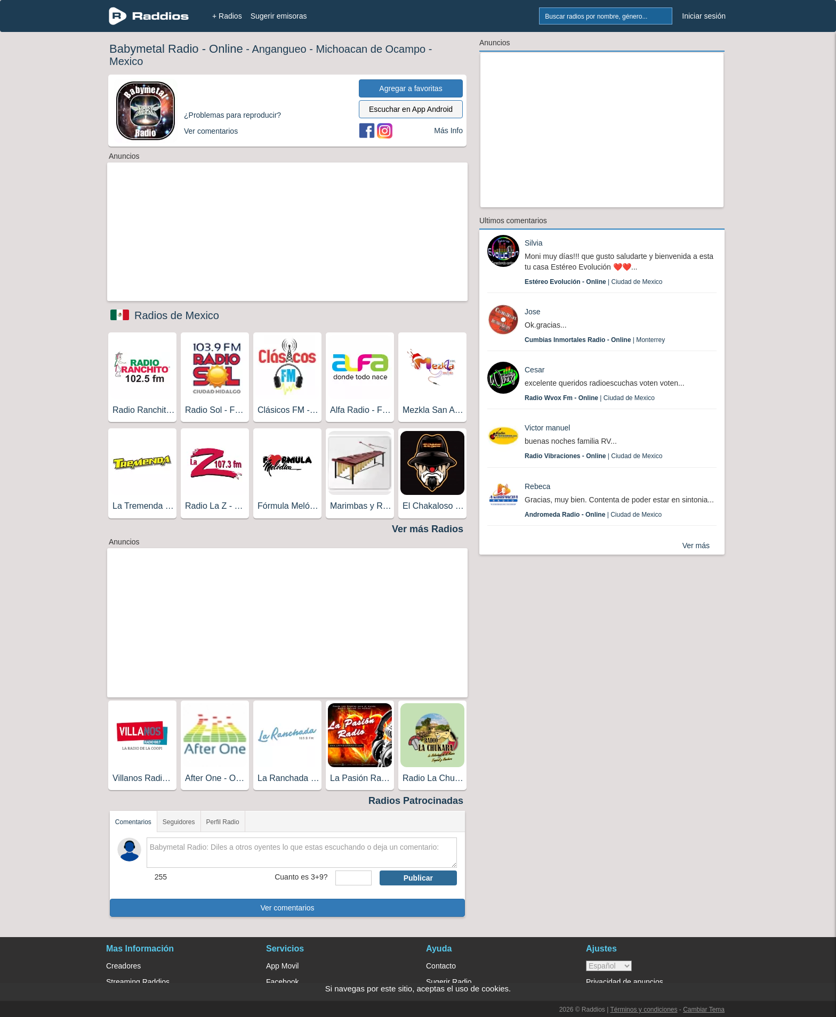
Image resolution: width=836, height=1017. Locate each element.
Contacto (441, 966)
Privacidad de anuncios (624, 982)
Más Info (448, 130)
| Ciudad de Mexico (594, 282)
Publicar (418, 878)
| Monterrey (595, 340)
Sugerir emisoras (279, 16)
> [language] (609, 966)
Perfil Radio (222, 822)
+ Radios (227, 16)
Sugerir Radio (449, 982)
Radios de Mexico (176, 315)
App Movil (282, 966)
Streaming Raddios (138, 982)
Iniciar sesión (704, 16)
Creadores (123, 966)
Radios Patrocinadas (415, 800)
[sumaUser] (353, 877)
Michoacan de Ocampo (370, 49)
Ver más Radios (427, 529)
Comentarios (133, 822)
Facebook (282, 982)
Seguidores (179, 822)
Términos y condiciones (643, 1009)
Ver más (696, 545)
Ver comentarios (287, 908)
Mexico (126, 61)
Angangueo (279, 49)
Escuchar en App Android (411, 109)
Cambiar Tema (704, 1009)
